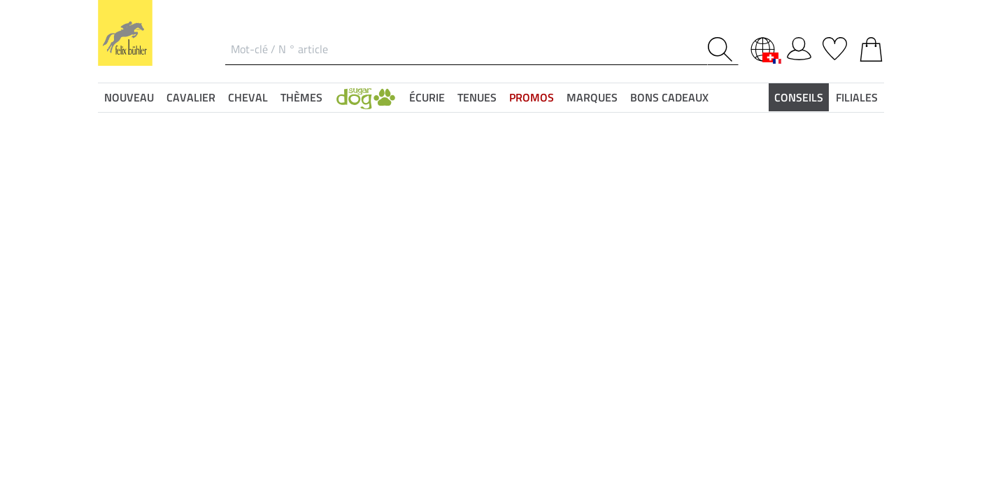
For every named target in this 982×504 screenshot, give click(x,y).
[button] (365, 97)
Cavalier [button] (190, 97)
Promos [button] (531, 97)
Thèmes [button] (301, 97)
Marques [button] (592, 97)
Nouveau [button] (129, 97)
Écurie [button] (427, 97)
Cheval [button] (248, 97)
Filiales (857, 97)
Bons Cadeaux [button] (669, 97)
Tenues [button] (477, 97)
